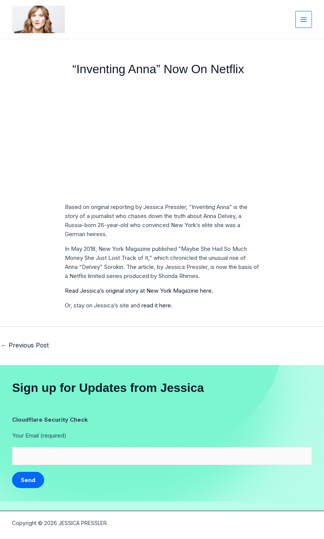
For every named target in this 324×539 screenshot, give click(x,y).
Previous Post (25, 345)
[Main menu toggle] (303, 19)
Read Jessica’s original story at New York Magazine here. (139, 290)
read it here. (156, 305)
